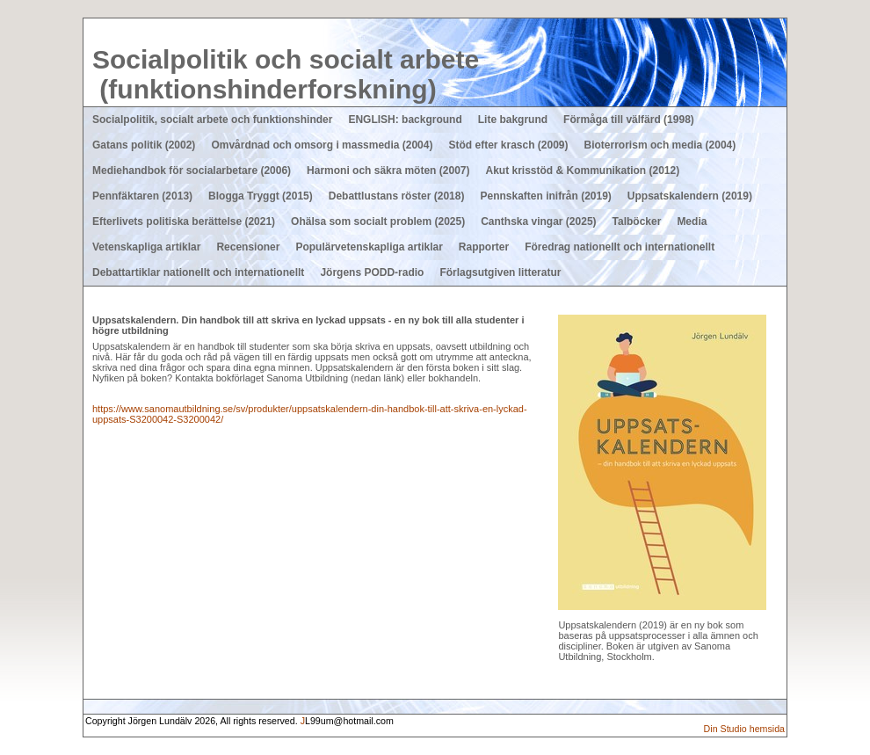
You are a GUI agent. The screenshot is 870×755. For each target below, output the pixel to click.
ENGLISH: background (404, 119)
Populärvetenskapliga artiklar (368, 247)
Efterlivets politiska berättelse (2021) (183, 221)
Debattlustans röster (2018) (397, 196)
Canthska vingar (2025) (538, 221)
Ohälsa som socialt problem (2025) (378, 221)
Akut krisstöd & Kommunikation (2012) (582, 170)
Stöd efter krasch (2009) (508, 145)
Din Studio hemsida (744, 728)
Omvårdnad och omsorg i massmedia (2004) (321, 145)
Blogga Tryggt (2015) (260, 196)
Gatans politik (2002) (143, 145)
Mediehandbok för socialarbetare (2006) (191, 170)
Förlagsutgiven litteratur (500, 272)
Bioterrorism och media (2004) (660, 145)
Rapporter (484, 247)
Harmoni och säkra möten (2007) (388, 170)
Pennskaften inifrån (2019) (545, 196)
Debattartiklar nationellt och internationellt (198, 272)
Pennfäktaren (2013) (142, 196)
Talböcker (637, 221)
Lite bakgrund (512, 119)
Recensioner (247, 247)
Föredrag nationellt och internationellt (619, 247)
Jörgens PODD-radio (372, 272)
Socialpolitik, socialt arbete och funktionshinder (212, 119)
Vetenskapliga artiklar (146, 247)
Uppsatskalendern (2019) (689, 196)
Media (692, 221)
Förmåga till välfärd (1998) (628, 119)
